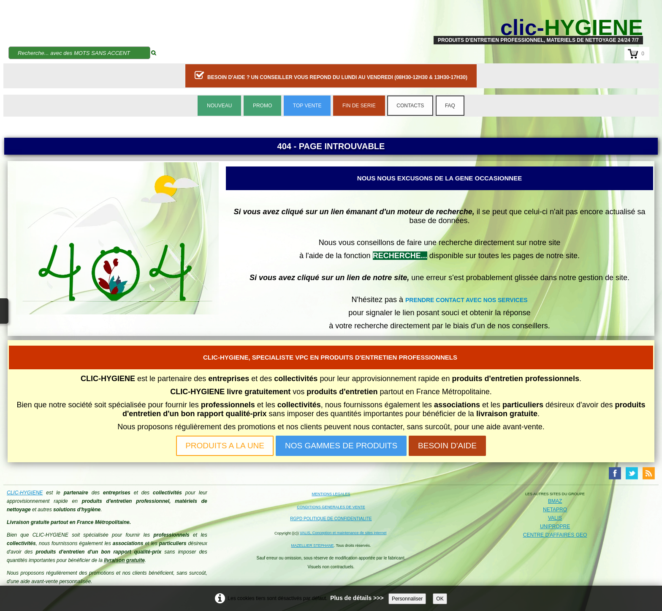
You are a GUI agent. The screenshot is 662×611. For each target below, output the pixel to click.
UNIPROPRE (555, 526)
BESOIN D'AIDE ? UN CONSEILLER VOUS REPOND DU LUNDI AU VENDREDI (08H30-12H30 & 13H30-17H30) (331, 75)
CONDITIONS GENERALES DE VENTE (331, 507)
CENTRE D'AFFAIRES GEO (555, 535)
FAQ (450, 106)
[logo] (538, 27)
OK (439, 599)
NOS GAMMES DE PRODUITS (341, 445)
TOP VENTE (307, 106)
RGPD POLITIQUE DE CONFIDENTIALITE (331, 518)
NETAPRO (555, 510)
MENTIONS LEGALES (331, 494)
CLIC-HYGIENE (25, 493)
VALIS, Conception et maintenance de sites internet (343, 533)
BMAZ (555, 501)
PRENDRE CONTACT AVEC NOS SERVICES (466, 300)
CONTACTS (410, 106)
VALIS (555, 518)
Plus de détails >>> (356, 598)
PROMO (262, 106)
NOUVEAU (219, 106)
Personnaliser (407, 599)
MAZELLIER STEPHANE (312, 545)
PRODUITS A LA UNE (224, 445)
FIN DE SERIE (359, 106)
